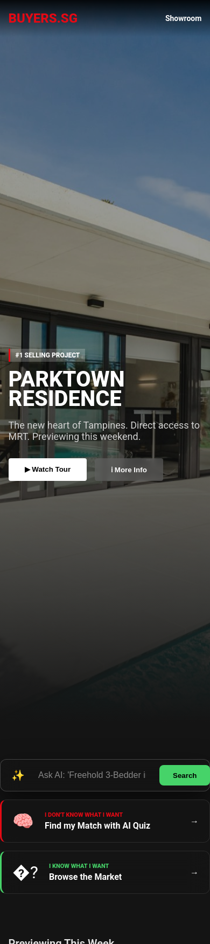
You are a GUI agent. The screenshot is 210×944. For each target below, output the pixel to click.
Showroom (183, 18)
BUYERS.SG (43, 18)
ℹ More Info (129, 470)
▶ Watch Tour (48, 469)
